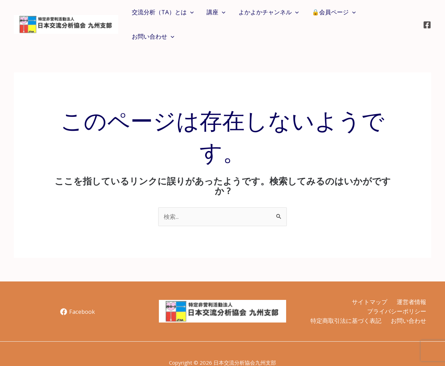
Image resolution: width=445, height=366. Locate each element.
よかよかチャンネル (270, 15)
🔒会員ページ (334, 15)
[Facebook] (427, 16)
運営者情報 (411, 284)
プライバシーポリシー (396, 293)
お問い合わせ (389, 15)
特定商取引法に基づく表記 (344, 303)
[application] (194, 15)
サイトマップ (368, 284)
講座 (218, 15)
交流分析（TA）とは (166, 15)
